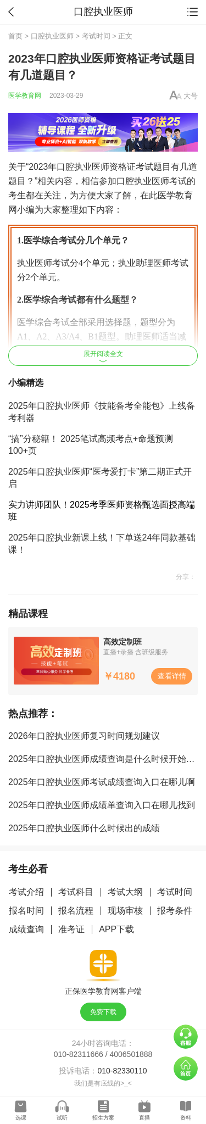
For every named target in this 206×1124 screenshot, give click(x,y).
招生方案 (103, 1118)
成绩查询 (26, 929)
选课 (20, 1118)
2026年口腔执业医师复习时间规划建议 (84, 736)
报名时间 (26, 910)
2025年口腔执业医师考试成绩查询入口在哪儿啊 (101, 782)
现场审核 (125, 910)
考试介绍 (26, 892)
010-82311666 (78, 1054)
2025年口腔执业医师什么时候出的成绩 (84, 828)
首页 (15, 36)
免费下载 (103, 1012)
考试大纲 (125, 892)
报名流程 (75, 910)
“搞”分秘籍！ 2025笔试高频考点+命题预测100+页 (90, 444)
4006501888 (131, 1054)
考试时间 (96, 36)
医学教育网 (24, 95)
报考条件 (174, 910)
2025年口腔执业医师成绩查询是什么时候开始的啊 (106, 759)
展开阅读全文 (103, 356)
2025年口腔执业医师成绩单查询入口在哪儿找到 (101, 805)
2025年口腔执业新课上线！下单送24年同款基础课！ (102, 543)
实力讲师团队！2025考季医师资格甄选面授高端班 (101, 510)
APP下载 (116, 929)
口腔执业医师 (52, 36)
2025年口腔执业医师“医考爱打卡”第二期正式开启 (100, 477)
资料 (185, 1118)
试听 (62, 1118)
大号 (190, 96)
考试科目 (75, 892)
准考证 (71, 929)
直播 (144, 1118)
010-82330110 (122, 1070)
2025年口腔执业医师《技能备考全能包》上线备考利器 (101, 411)
